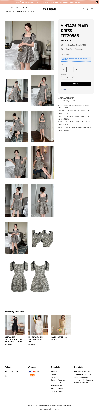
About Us (54, 372)
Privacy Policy (55, 409)
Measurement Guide (57, 383)
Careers (53, 374)
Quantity (63, 74)
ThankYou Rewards (57, 391)
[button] (83, 9)
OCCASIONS (20, 11)
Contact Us (54, 377)
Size (62, 64)
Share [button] (64, 89)
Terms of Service (44, 409)
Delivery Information (58, 380)
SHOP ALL (9, 11)
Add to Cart (76, 84)
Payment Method (56, 385)
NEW (11, 7)
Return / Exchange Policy (59, 388)
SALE (17, 7)
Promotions (65, 54)
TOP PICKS (26, 7)
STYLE (30, 11)
